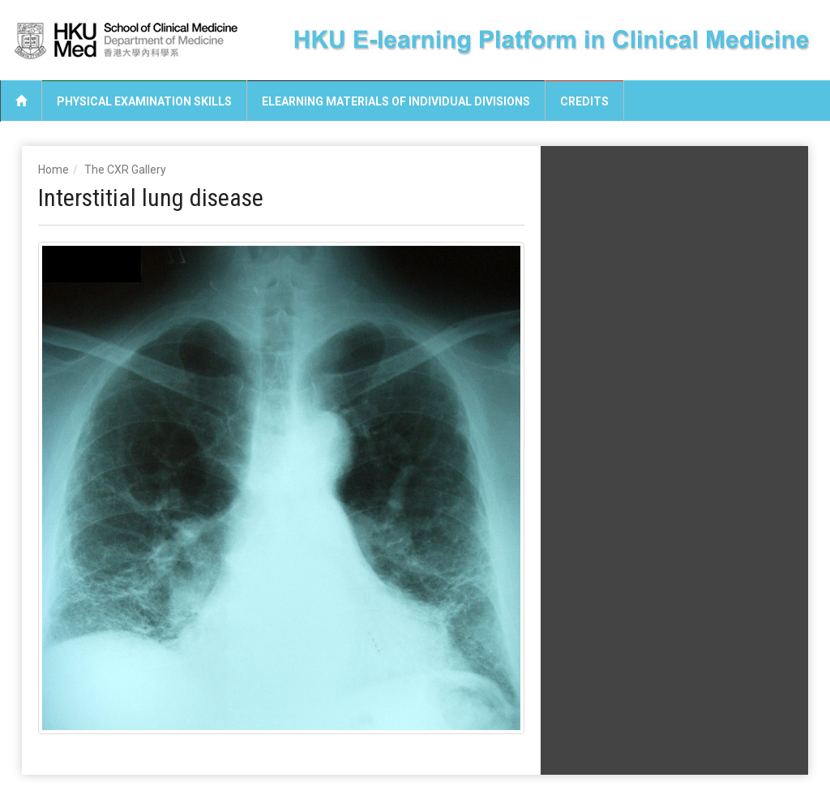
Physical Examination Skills (144, 101)
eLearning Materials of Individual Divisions (396, 101)
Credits (584, 101)
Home (53, 169)
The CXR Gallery (125, 169)
